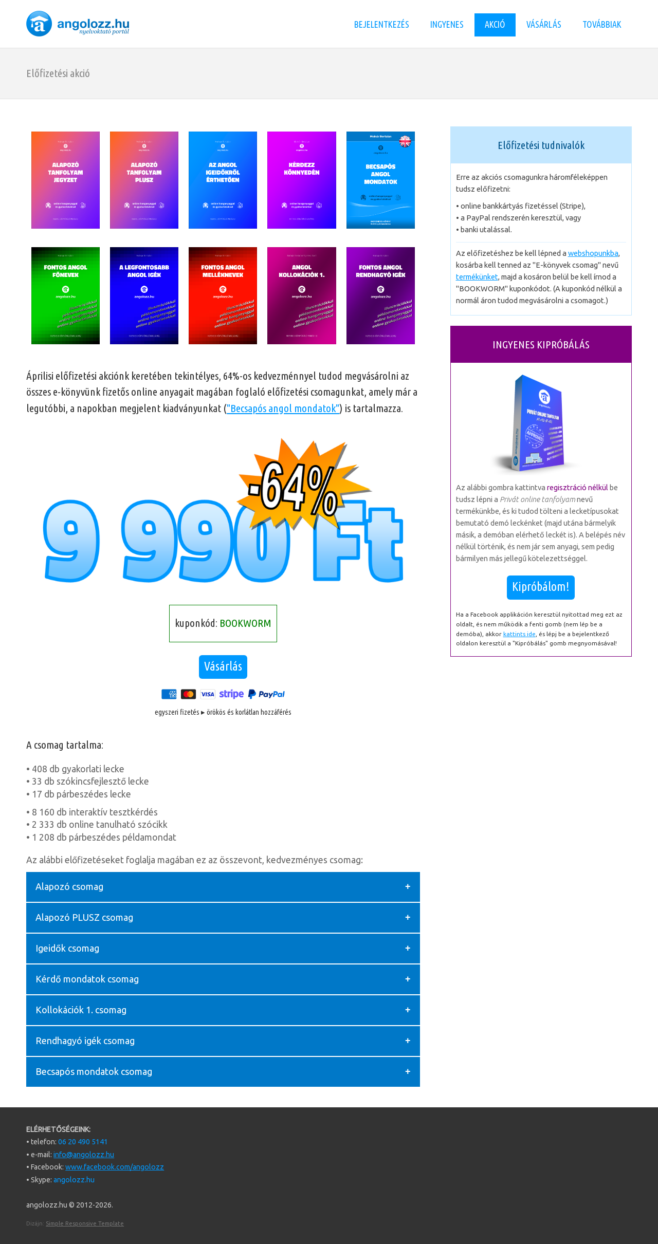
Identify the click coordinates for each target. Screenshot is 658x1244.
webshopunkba (593, 253)
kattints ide (519, 633)
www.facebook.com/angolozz (114, 1167)
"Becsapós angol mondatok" (283, 408)
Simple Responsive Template (85, 1223)
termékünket (477, 276)
